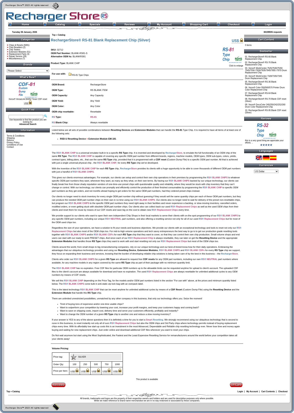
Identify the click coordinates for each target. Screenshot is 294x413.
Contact (10, 147)
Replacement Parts (17, 54)
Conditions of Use (15, 145)
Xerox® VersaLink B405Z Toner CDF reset (28, 99)
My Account (252, 391)
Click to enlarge (232, 65)
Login (240, 391)
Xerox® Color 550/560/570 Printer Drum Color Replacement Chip (265, 88)
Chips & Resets (16, 45)
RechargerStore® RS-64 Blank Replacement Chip (260, 94)
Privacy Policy (13, 142)
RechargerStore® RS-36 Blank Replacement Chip (260, 83)
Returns (10, 140)
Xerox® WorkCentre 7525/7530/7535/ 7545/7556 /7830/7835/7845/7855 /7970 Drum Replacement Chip (266, 70)
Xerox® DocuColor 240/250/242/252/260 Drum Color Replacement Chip (265, 106)
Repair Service (15, 56)
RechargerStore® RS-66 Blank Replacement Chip (260, 58)
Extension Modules (17, 52)
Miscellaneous (15, 58)
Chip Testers (14, 49)
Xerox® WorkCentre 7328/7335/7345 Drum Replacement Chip (263, 77)
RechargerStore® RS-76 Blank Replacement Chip (260, 63)
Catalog (61, 35)
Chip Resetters (15, 47)
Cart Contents (268, 391)
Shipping (11, 138)
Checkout (283, 391)
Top (54, 35)
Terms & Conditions (15, 136)
